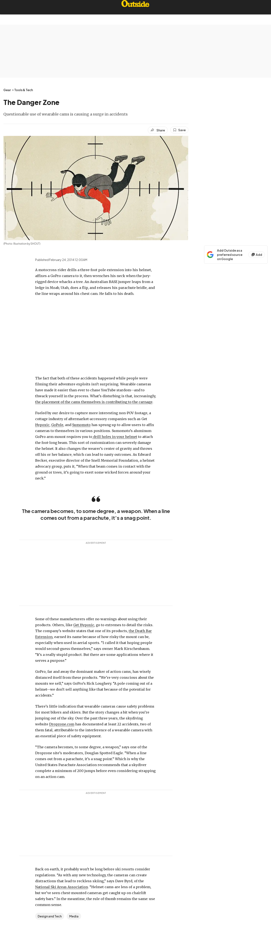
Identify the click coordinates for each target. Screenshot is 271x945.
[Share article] (158, 130)
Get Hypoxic (83, 625)
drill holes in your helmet (114, 437)
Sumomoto (81, 425)
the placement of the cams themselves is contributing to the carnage (93, 402)
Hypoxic (42, 425)
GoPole (57, 425)
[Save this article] (179, 130)
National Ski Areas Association (61, 887)
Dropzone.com (61, 724)
